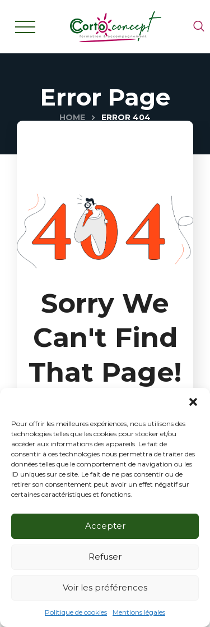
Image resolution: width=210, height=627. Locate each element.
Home (72, 117)
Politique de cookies (76, 612)
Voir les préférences (105, 587)
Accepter (105, 525)
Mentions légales (139, 612)
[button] (193, 402)
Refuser (105, 556)
